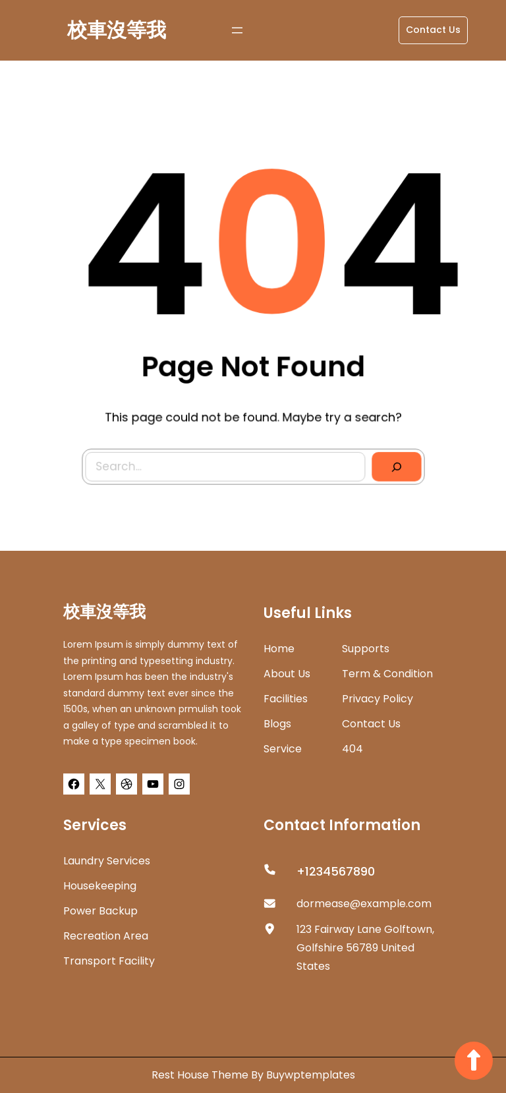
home (279, 648)
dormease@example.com (364, 903)
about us (287, 673)
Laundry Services (106, 860)
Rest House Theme (201, 1074)
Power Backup (100, 910)
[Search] (393, 463)
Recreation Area (105, 935)
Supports (365, 648)
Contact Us (433, 29)
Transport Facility (109, 960)
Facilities (286, 698)
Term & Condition (387, 673)
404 (352, 748)
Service (283, 748)
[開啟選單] (237, 30)
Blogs (277, 723)
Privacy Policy (377, 698)
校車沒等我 (116, 30)
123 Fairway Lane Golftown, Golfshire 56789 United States (365, 948)
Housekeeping (99, 885)
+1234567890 (335, 871)
